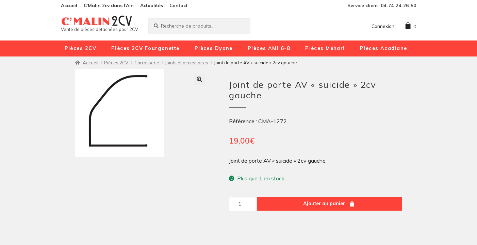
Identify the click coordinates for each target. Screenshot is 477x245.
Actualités (151, 5)
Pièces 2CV (80, 48)
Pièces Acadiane (383, 48)
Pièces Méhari (325, 48)
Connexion (383, 26)
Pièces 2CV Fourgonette (145, 48)
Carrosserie (146, 62)
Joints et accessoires (186, 62)
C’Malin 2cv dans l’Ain (109, 5)
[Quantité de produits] (242, 204)
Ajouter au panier (324, 203)
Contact (178, 5)
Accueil (69, 5)
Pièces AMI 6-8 (269, 48)
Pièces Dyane (214, 48)
